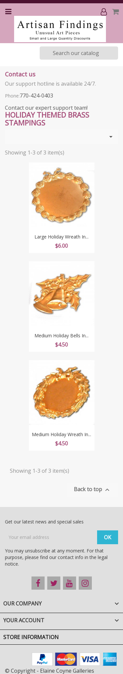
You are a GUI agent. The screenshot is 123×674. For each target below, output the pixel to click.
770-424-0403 (36, 95)
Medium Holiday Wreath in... (61, 434)
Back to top (92, 490)
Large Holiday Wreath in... (61, 237)
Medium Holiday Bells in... (61, 335)
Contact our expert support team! (46, 107)
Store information (31, 637)
